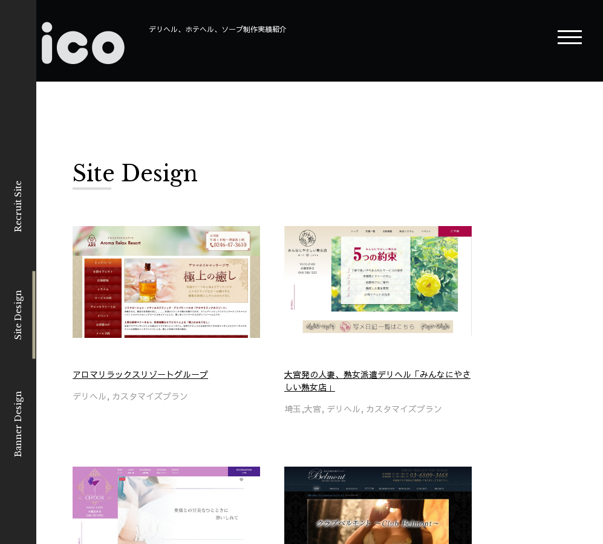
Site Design (18, 315)
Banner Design (18, 424)
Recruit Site (18, 206)
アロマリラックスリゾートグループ (140, 374)
